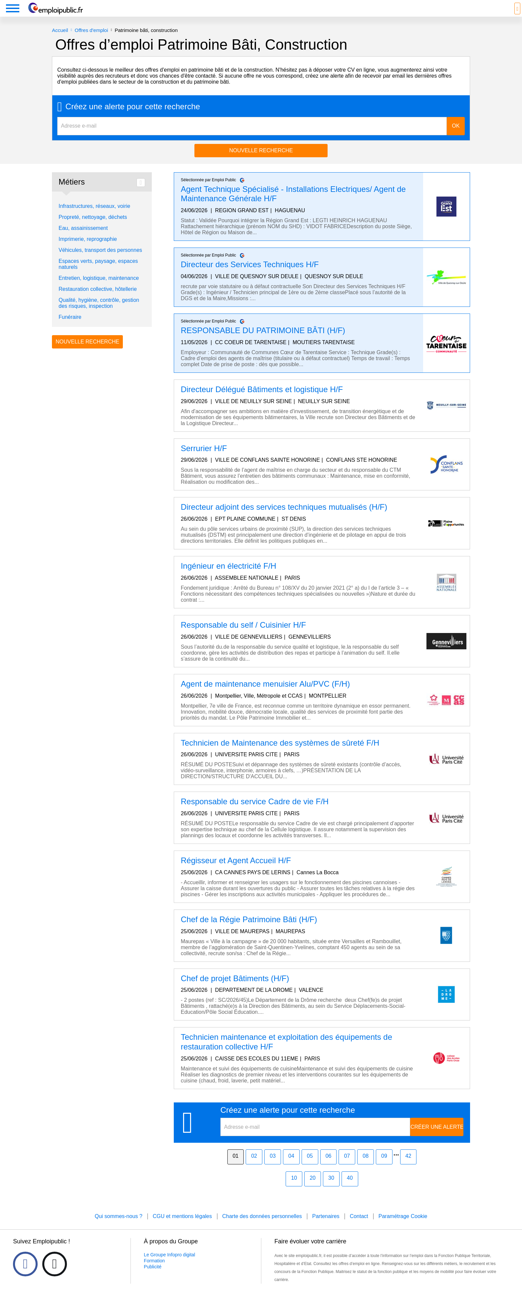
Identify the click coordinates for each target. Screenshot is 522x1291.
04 (291, 1166)
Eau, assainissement (83, 238)
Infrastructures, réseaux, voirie (94, 216)
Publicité (152, 1276)
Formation (154, 1270)
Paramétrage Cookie (403, 1226)
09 (384, 1166)
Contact (359, 1226)
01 (236, 1166)
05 (310, 1166)
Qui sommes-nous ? (118, 1226)
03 (273, 1166)
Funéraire (70, 327)
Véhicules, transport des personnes (100, 260)
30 (331, 1188)
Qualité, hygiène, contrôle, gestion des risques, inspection (99, 313)
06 (329, 1166)
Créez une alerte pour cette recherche (133, 116)
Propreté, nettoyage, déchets (93, 227)
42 (408, 1166)
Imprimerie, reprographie (88, 249)
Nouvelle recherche (261, 160)
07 (347, 1166)
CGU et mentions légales (182, 1226)
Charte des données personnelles (262, 1226)
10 (294, 1188)
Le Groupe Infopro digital (169, 1264)
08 (366, 1166)
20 (313, 1188)
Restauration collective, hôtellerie (98, 299)
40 (350, 1188)
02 (254, 1166)
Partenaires (326, 1226)
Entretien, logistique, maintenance (99, 288)
